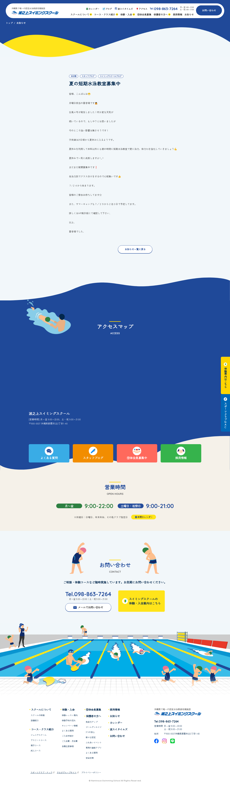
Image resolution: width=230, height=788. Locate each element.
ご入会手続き (68, 736)
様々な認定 (91, 737)
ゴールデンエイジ (94, 727)
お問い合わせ (209, 10)
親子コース (36, 745)
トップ (9, 23)
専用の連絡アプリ (94, 747)
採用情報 (115, 709)
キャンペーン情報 (70, 725)
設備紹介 (35, 720)
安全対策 (90, 758)
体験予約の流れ (69, 720)
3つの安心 (90, 732)
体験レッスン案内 (70, 715)
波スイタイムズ (118, 729)
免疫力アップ (92, 722)
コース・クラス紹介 (42, 729)
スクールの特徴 (38, 715)
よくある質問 (68, 730)
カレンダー (116, 722)
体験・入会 (68, 709)
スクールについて (41, 709)
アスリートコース (39, 740)
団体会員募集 (93, 709)
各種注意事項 (68, 746)
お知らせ (115, 716)
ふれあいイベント (94, 742)
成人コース (36, 750)
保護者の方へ (93, 716)
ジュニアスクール (39, 735)
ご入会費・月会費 (70, 741)
